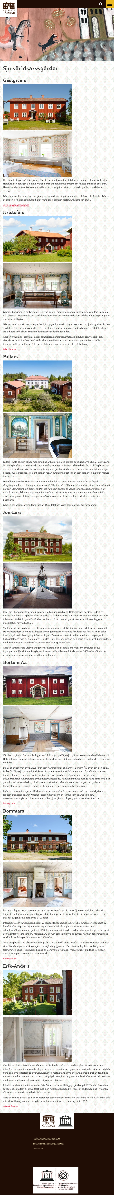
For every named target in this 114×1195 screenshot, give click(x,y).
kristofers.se (9, 349)
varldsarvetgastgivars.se (16, 204)
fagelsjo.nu (9, 803)
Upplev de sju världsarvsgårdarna (46, 1138)
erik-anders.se (10, 1106)
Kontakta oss (38, 1148)
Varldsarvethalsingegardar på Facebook (48, 1143)
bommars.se (9, 958)
